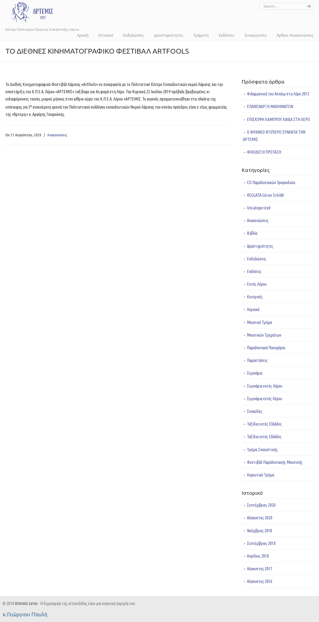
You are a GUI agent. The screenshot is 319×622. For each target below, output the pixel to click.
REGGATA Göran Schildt (265, 195)
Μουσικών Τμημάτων (264, 335)
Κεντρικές (255, 296)
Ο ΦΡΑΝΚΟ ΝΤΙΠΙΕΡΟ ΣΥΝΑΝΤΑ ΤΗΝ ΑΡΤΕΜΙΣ (274, 136)
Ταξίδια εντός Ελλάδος (264, 436)
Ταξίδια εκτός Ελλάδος (264, 423)
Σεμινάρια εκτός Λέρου (264, 385)
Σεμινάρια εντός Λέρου (264, 398)
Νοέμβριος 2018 (259, 530)
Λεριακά (253, 309)
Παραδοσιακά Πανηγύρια (266, 347)
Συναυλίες (254, 411)
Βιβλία (252, 233)
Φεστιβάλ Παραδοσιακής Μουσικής (275, 462)
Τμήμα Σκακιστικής (262, 449)
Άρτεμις (29, 12)
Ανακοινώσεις (57, 135)
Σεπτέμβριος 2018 (261, 543)
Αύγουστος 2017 (259, 568)
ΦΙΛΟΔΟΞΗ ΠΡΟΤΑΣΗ (264, 152)
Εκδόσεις (254, 271)
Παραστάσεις (257, 360)
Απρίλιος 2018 (258, 556)
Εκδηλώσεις (256, 258)
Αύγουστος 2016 (259, 581)
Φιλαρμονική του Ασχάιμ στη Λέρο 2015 (278, 93)
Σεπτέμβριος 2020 (261, 505)
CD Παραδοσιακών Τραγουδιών (271, 182)
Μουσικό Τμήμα (259, 322)
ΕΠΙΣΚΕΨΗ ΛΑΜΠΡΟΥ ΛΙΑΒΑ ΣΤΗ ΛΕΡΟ (278, 119)
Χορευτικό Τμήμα (260, 474)
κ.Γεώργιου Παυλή (25, 614)
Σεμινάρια (254, 373)
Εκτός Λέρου (257, 284)
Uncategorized (258, 207)
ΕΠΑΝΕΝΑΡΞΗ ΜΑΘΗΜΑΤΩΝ (270, 106)
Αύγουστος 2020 (259, 517)
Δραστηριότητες (260, 246)
